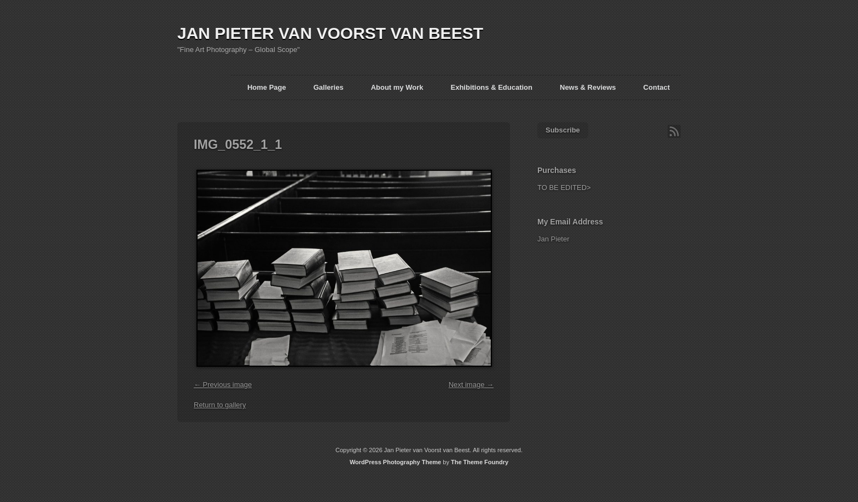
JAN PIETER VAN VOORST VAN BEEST (330, 33)
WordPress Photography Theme (395, 462)
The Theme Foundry (479, 462)
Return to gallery (220, 405)
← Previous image (223, 384)
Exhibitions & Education (491, 87)
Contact (657, 87)
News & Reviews (588, 87)
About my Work (397, 87)
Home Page (266, 87)
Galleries (329, 87)
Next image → (471, 384)
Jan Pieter (553, 239)
